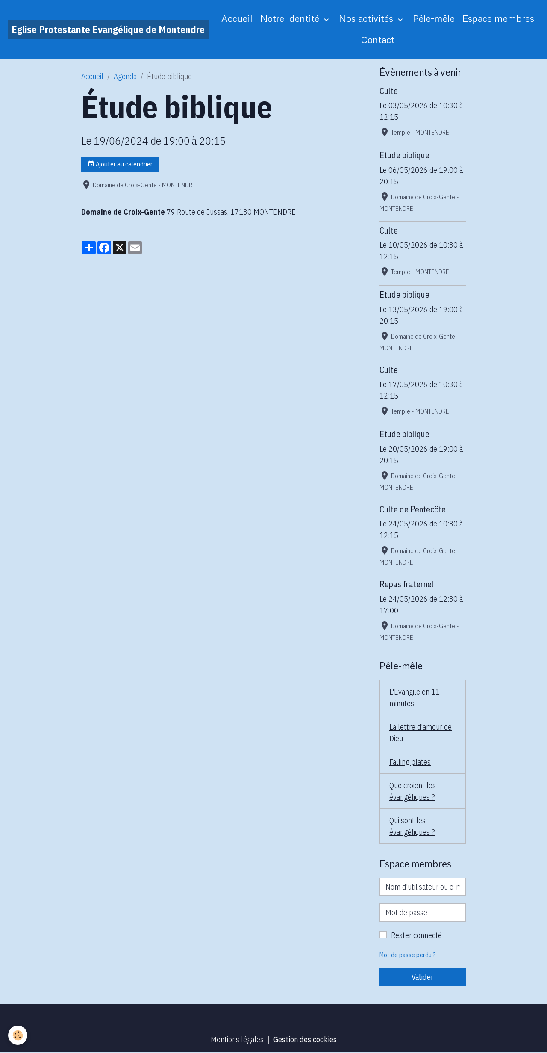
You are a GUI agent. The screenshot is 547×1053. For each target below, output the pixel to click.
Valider (422, 977)
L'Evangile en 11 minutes (414, 697)
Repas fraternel (406, 584)
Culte (388, 91)
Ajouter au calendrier (120, 164)
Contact (377, 39)
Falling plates (410, 762)
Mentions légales (237, 1039)
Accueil (237, 18)
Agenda (125, 76)
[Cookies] (18, 1035)
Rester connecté (416, 935)
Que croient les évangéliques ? (412, 791)
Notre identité (291, 18)
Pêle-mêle (434, 18)
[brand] (108, 29)
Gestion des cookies (305, 1039)
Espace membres (498, 18)
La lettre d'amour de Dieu (420, 732)
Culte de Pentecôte (412, 509)
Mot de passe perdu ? (407, 955)
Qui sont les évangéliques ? (412, 826)
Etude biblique (404, 155)
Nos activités (367, 18)
